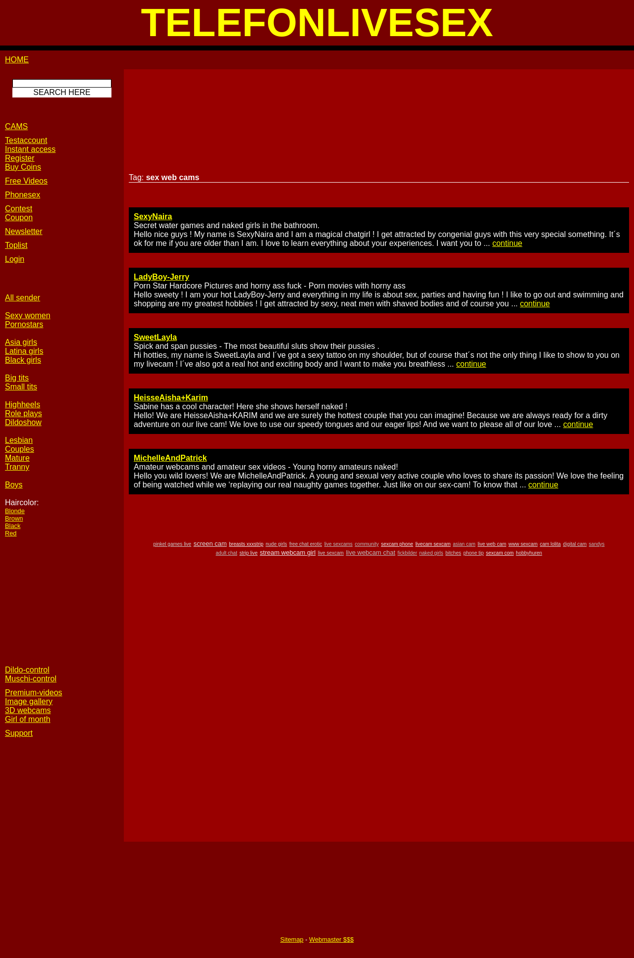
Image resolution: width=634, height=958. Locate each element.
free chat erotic (305, 544)
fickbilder (407, 553)
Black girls (23, 360)
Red (10, 533)
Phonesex (22, 195)
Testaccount (26, 140)
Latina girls (24, 351)
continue (507, 243)
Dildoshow (23, 422)
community (366, 544)
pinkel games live (172, 544)
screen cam (210, 543)
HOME (17, 59)
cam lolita (550, 544)
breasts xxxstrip (246, 544)
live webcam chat (370, 552)
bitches (453, 553)
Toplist (16, 245)
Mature (17, 458)
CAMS (16, 126)
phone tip (473, 553)
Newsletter (24, 231)
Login (14, 259)
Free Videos (26, 181)
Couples (19, 449)
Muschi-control (30, 678)
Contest (18, 208)
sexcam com (500, 553)
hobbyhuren (529, 553)
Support (19, 733)
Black (12, 525)
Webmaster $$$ (331, 939)
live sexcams (338, 544)
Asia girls (21, 342)
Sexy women (28, 315)
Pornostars (24, 324)
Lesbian (19, 440)
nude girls (276, 544)
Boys (14, 484)
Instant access (30, 149)
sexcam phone (397, 544)
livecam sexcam (433, 544)
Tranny (17, 467)
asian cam (464, 544)
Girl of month (28, 719)
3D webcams (28, 710)
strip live (248, 553)
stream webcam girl (288, 552)
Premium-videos (33, 692)
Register (20, 158)
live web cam (491, 544)
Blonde (15, 511)
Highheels (22, 404)
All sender (22, 297)
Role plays (23, 413)
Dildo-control (27, 670)
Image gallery (29, 701)
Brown (14, 518)
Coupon (19, 217)
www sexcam (523, 544)
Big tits (17, 378)
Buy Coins (23, 167)
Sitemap (292, 939)
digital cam (575, 544)
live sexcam (331, 553)
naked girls (431, 553)
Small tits (21, 387)
